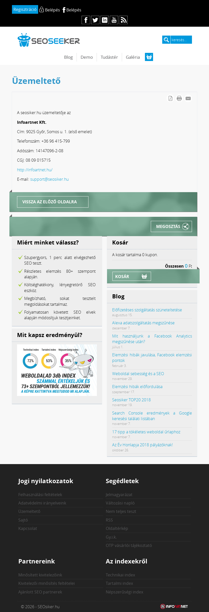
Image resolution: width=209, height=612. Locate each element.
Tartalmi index (119, 583)
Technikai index (120, 575)
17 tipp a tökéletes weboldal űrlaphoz (146, 432)
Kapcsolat (27, 528)
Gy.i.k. (111, 537)
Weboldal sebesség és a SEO (138, 373)
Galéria (133, 57)
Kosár (122, 276)
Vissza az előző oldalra (49, 202)
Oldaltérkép (117, 528)
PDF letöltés (170, 98)
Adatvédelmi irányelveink (42, 503)
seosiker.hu (49, 40)
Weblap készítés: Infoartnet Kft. (174, 606)
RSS (109, 520)
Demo (87, 57)
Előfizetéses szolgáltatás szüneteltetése (147, 310)
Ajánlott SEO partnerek (40, 592)
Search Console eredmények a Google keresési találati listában (152, 415)
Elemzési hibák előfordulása (137, 386)
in (104, 20)
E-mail (188, 98)
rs (123, 20)
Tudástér (109, 57)
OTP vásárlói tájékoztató (129, 545)
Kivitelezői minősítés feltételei (46, 583)
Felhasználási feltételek (40, 494)
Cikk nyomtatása (179, 98)
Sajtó (23, 520)
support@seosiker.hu (49, 179)
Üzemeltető (29, 511)
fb (86, 20)
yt (114, 20)
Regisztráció (25, 9)
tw (95, 20)
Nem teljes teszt (121, 511)
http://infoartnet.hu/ (34, 170)
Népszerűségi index (124, 592)
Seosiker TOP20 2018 (131, 400)
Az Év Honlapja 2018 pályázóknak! (142, 445)
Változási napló (120, 503)
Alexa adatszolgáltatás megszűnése (143, 323)
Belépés (73, 10)
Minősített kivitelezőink (40, 575)
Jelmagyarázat (119, 494)
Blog (68, 57)
